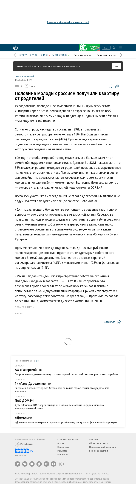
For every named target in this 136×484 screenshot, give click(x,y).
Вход (106, 48)
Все (37, 360)
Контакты (63, 447)
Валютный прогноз (107, 55)
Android (93, 439)
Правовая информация (102, 447)
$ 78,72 (23, 55)
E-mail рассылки (98, 450)
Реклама (62, 450)
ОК (116, 66)
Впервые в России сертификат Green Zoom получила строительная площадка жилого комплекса (62, 389)
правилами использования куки (65, 66)
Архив (60, 443)
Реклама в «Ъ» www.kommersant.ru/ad (68, 22)
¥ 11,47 (44, 55)
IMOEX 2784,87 (59, 55)
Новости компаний (24, 76)
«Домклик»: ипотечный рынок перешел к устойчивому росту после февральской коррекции (66, 422)
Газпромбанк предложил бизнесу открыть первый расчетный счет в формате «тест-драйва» (66, 374)
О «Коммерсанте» (68, 439)
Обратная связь (98, 443)
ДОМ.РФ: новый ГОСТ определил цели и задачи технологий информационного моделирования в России (59, 406)
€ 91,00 (34, 55)
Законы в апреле (83, 55)
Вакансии (62, 454)
